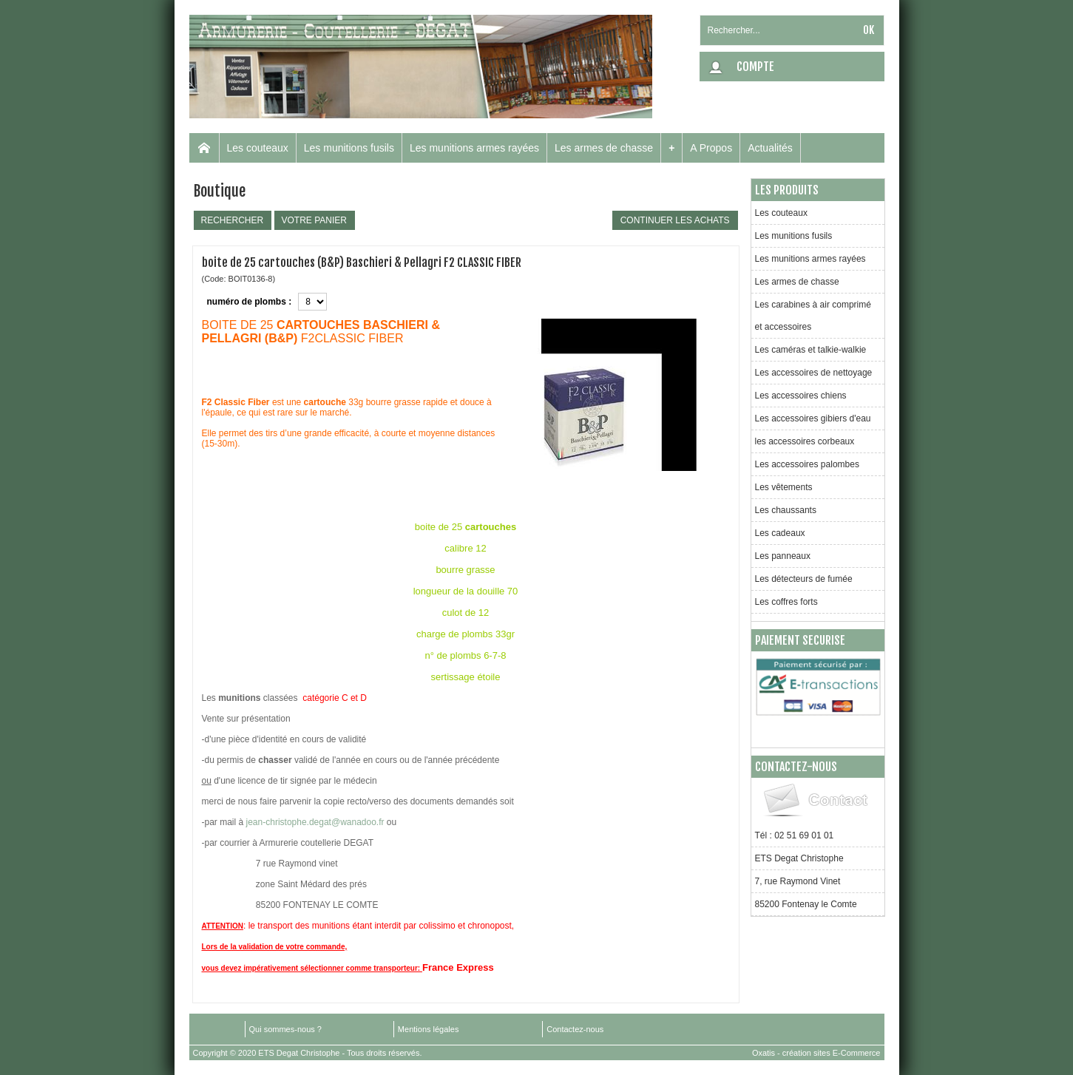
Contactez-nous (574, 1029)
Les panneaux (782, 556)
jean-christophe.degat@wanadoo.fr (315, 822)
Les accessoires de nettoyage (814, 372)
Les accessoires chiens (801, 395)
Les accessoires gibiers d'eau (813, 418)
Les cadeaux (780, 533)
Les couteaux (257, 148)
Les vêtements (784, 487)
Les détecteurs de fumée (804, 579)
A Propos (711, 148)
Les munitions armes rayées (474, 148)
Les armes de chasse (604, 148)
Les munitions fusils (349, 148)
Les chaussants (785, 510)
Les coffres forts (786, 602)
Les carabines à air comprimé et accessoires (813, 315)
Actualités (770, 148)
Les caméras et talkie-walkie (811, 350)
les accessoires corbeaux (805, 441)
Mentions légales (428, 1029)
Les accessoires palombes (807, 464)
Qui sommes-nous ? (285, 1029)
